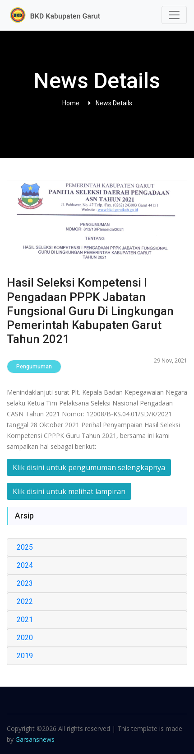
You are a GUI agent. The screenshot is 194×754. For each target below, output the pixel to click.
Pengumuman (34, 366)
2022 (25, 601)
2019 (25, 655)
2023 (25, 583)
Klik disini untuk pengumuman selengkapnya (89, 467)
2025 (25, 547)
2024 (25, 565)
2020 (25, 637)
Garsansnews (35, 739)
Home (70, 103)
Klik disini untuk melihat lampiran (69, 491)
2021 (25, 619)
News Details (114, 103)
